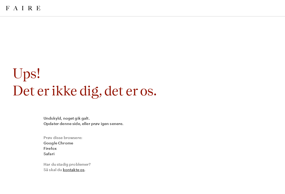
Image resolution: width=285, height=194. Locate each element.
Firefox (50, 148)
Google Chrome (58, 143)
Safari (49, 153)
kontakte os (74, 169)
